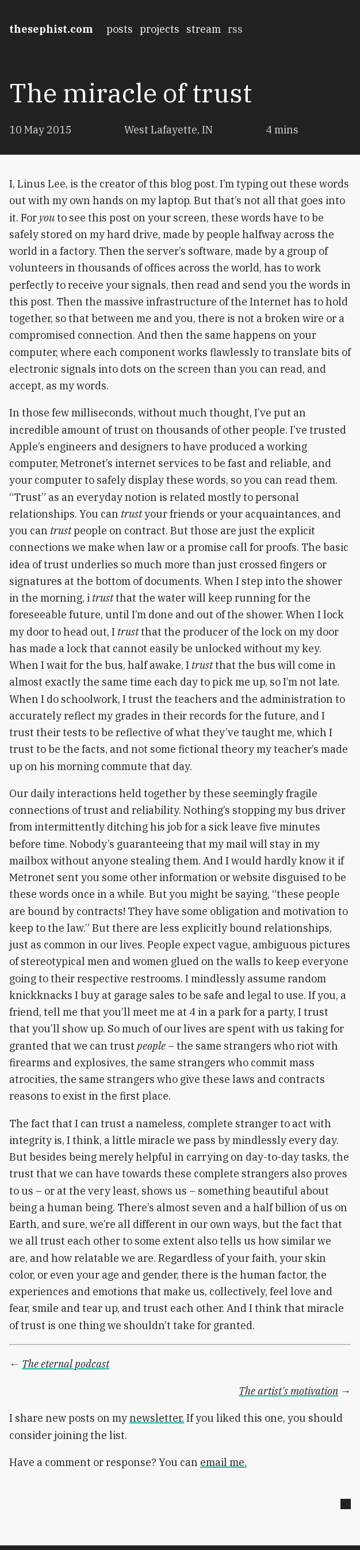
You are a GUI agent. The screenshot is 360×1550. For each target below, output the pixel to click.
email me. (223, 1462)
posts (119, 29)
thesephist (51, 29)
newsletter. (156, 1418)
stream (203, 29)
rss (235, 29)
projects (159, 29)
